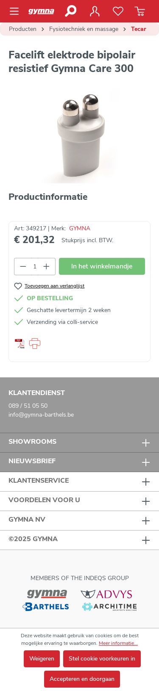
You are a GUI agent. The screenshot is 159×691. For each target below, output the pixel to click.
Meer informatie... (118, 643)
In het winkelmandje (101, 266)
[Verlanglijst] (118, 11)
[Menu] (16, 11)
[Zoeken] (70, 11)
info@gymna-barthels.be (41, 415)
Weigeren (41, 659)
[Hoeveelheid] (35, 266)
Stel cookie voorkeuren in (102, 659)
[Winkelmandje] (140, 11)
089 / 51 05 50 (27, 406)
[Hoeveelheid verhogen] (47, 266)
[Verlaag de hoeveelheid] (23, 266)
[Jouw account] (94, 11)
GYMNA (79, 228)
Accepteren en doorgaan (82, 679)
